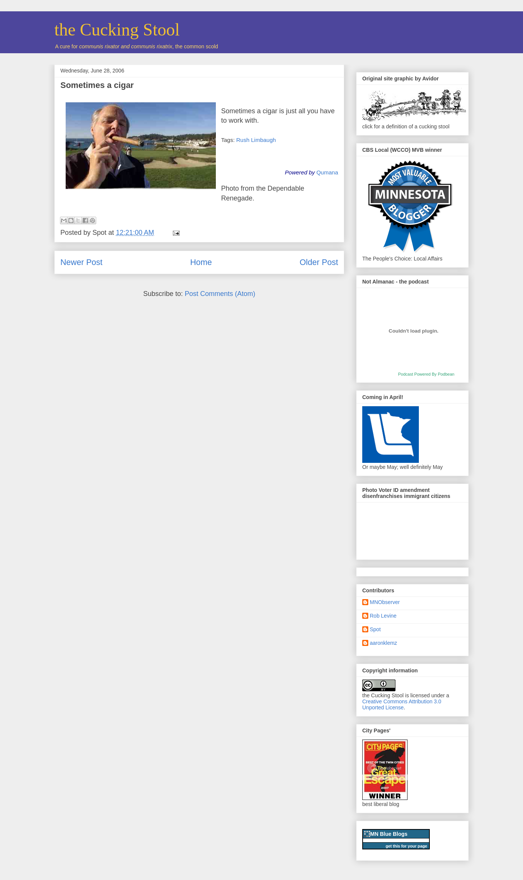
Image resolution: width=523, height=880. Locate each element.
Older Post (319, 262)
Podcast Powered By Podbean (426, 374)
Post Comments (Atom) (220, 293)
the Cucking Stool (117, 29)
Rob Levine (383, 616)
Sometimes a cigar (97, 85)
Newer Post (81, 262)
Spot (375, 629)
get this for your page (406, 846)
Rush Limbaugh (256, 140)
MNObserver (385, 602)
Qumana (327, 172)
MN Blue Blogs (389, 834)
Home (201, 262)
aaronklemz (383, 643)
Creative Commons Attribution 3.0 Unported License (401, 704)
